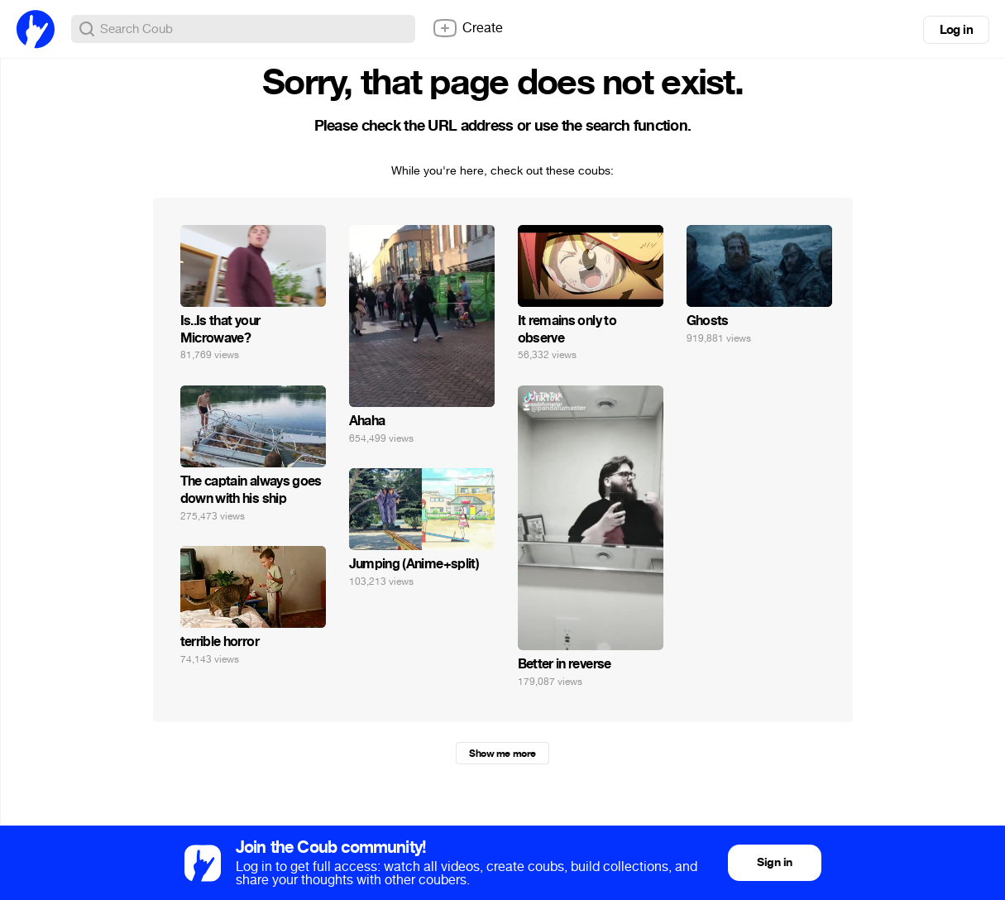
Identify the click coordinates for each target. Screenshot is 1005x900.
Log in (956, 30)
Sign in (774, 862)
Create (467, 28)
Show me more (502, 753)
